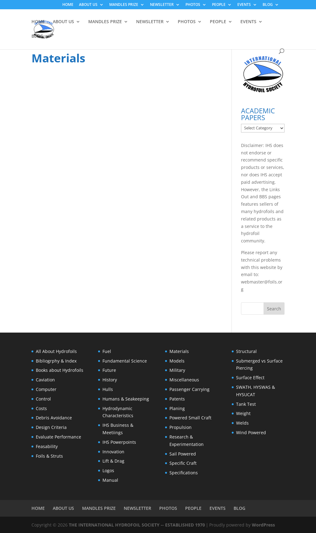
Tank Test (246, 404)
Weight (243, 413)
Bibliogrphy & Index (56, 361)
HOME (67, 5)
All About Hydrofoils (56, 351)
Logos (108, 470)
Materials (179, 351)
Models (177, 361)
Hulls (107, 389)
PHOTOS (192, 5)
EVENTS (244, 5)
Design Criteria (51, 427)
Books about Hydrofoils (59, 370)
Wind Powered (251, 432)
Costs (41, 408)
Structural (246, 351)
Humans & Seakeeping (125, 399)
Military (177, 370)
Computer (46, 389)
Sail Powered (182, 454)
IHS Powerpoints (119, 442)
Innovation (113, 452)
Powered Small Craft (190, 418)
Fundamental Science (124, 361)
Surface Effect (250, 377)
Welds (242, 423)
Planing (177, 408)
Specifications (183, 473)
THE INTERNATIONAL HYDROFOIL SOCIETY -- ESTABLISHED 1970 (137, 525)
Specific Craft (183, 463)
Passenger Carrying (189, 389)
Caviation (45, 380)
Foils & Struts (49, 456)
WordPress (263, 525)
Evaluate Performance (58, 437)
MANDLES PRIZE (123, 5)
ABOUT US (88, 5)
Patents (177, 399)
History (109, 380)
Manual (110, 480)
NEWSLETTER (162, 5)
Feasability (47, 446)
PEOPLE (219, 5)
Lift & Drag (113, 461)
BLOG (268, 5)
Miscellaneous (184, 380)
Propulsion (180, 427)
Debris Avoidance (54, 418)
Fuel (106, 351)
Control (43, 399)
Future (109, 370)
